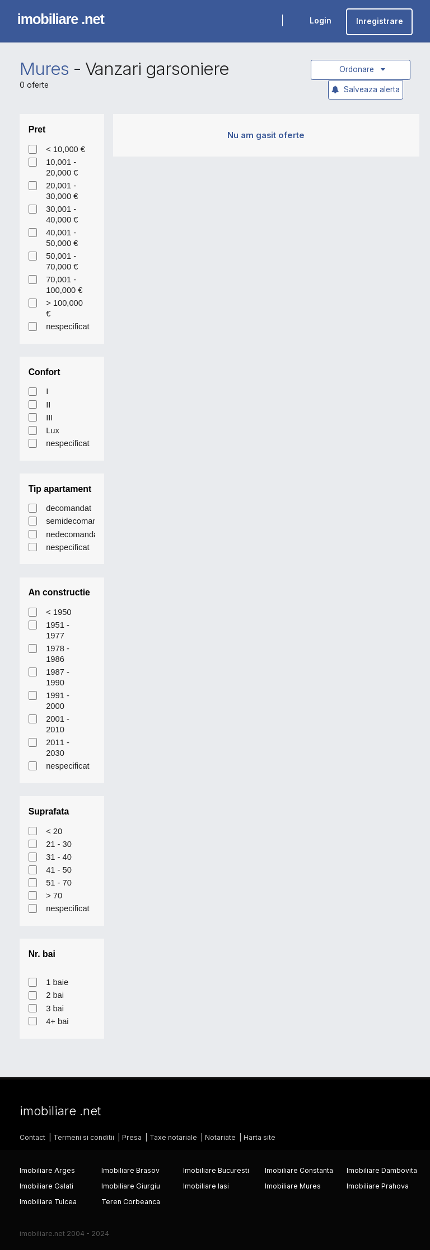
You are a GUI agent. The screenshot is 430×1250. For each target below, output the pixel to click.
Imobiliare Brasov (130, 1170)
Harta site (259, 1137)
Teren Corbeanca (130, 1201)
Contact (32, 1137)
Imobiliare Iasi (206, 1186)
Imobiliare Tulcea (48, 1201)
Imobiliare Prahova (378, 1186)
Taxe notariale (173, 1137)
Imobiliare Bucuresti (216, 1170)
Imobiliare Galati (46, 1186)
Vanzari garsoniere (157, 68)
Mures (44, 68)
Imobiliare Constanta (299, 1170)
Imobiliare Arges (47, 1170)
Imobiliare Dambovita (382, 1170)
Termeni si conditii (83, 1137)
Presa (132, 1137)
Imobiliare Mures (293, 1186)
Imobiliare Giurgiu (130, 1186)
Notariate (220, 1137)
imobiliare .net (60, 19)
